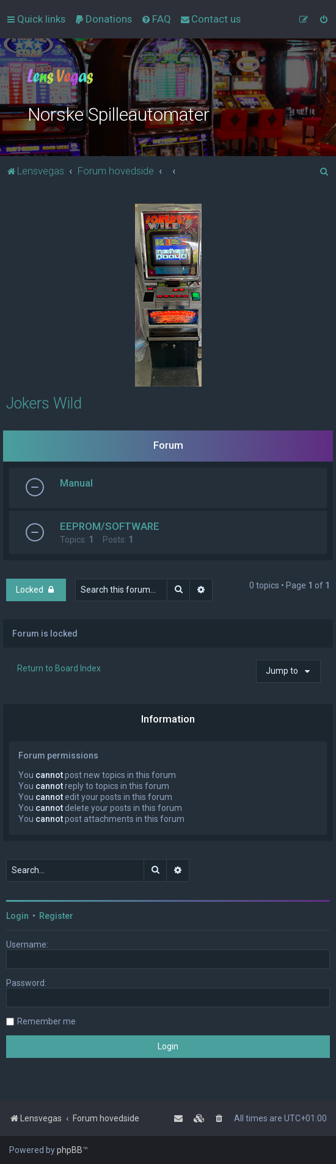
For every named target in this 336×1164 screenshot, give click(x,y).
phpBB (69, 1150)
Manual (76, 483)
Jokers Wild (44, 403)
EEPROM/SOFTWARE (109, 526)
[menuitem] (103, 18)
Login (17, 916)
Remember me (46, 1021)
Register (56, 916)
